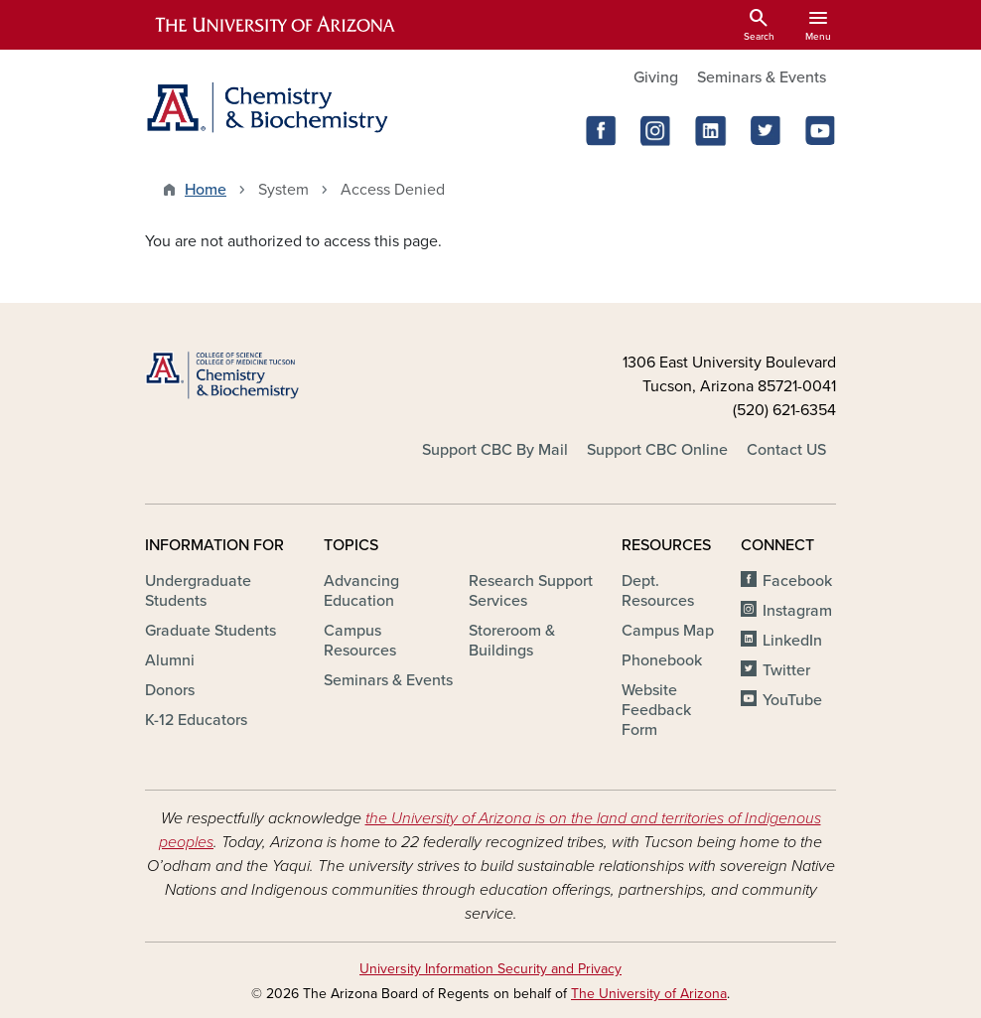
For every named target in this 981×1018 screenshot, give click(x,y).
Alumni (170, 660)
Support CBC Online (657, 450)
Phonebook (662, 660)
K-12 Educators (196, 720)
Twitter (786, 670)
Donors (170, 690)
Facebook (797, 581)
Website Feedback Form (656, 710)
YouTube (792, 700)
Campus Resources (360, 640)
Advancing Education (361, 591)
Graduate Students (210, 631)
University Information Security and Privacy (490, 968)
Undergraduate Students (198, 591)
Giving (655, 77)
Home (205, 190)
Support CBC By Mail (495, 450)
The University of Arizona (649, 993)
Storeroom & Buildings (512, 640)
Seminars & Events (761, 77)
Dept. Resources (658, 591)
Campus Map (668, 631)
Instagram (797, 611)
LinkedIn (792, 641)
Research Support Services (531, 591)
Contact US (786, 450)
